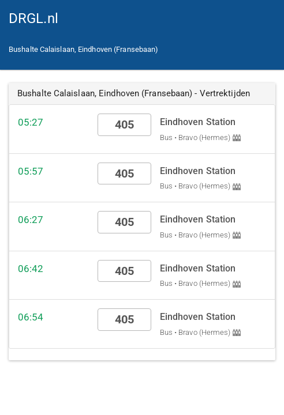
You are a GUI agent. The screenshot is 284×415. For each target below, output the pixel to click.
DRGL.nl (33, 18)
